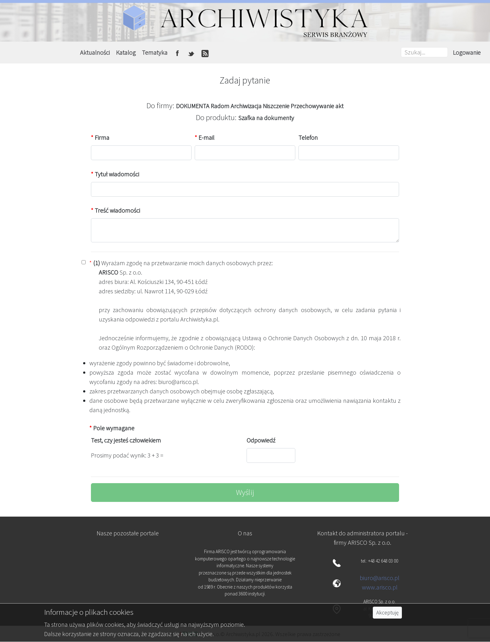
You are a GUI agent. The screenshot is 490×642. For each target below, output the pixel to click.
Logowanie (467, 52)
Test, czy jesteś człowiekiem (126, 440)
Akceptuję (387, 612)
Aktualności (95, 52)
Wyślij (245, 492)
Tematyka (155, 52)
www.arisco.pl (380, 587)
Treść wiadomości (115, 210)
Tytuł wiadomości (115, 174)
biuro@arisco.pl (379, 578)
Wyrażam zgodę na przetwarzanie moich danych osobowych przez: (181, 263)
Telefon (308, 137)
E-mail (204, 137)
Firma (100, 137)
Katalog (126, 52)
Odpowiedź (261, 440)
